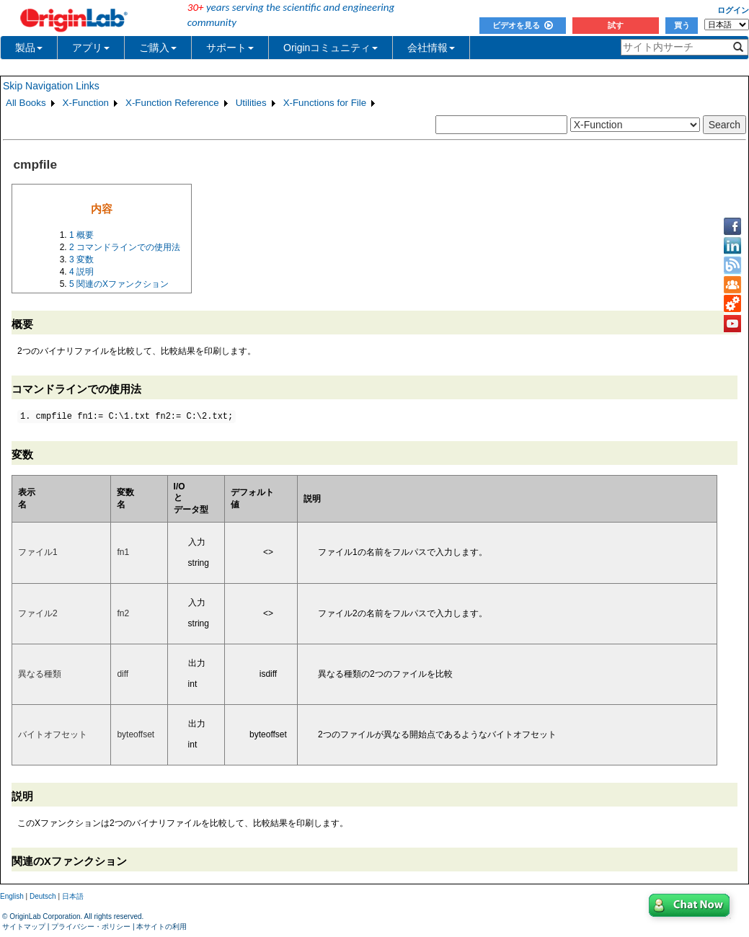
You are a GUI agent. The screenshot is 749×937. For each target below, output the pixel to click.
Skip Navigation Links (51, 86)
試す (616, 25)
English (12, 896)
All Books (26, 102)
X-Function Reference (172, 102)
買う (682, 25)
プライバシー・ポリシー (90, 927)
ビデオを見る (522, 25)
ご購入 (158, 47)
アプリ (91, 47)
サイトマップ (23, 927)
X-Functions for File (325, 102)
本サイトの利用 (161, 927)
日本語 (73, 896)
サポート (230, 47)
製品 (29, 47)
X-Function (86, 102)
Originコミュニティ (330, 47)
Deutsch (43, 896)
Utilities (251, 102)
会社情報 (431, 47)
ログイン (733, 10)
